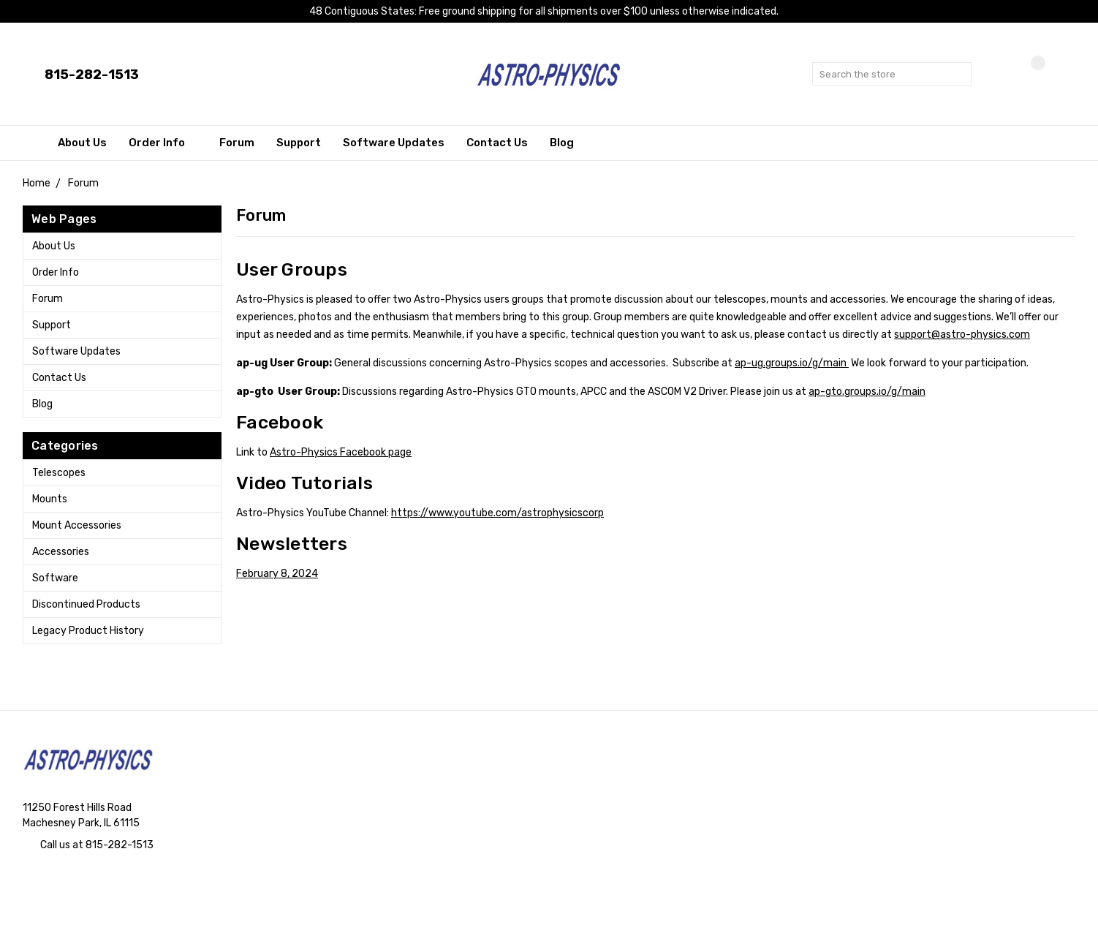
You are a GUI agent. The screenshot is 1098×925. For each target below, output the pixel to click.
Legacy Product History (88, 630)
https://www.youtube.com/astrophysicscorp (497, 513)
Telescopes (59, 473)
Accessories (60, 551)
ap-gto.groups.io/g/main (867, 391)
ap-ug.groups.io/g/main (792, 363)
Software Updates (393, 142)
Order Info (163, 142)
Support (298, 142)
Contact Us (497, 142)
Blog (562, 142)
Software (55, 578)
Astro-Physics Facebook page (341, 452)
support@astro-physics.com (962, 334)
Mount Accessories (76, 525)
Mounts (49, 499)
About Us (82, 142)
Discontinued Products (86, 604)
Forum (236, 142)
